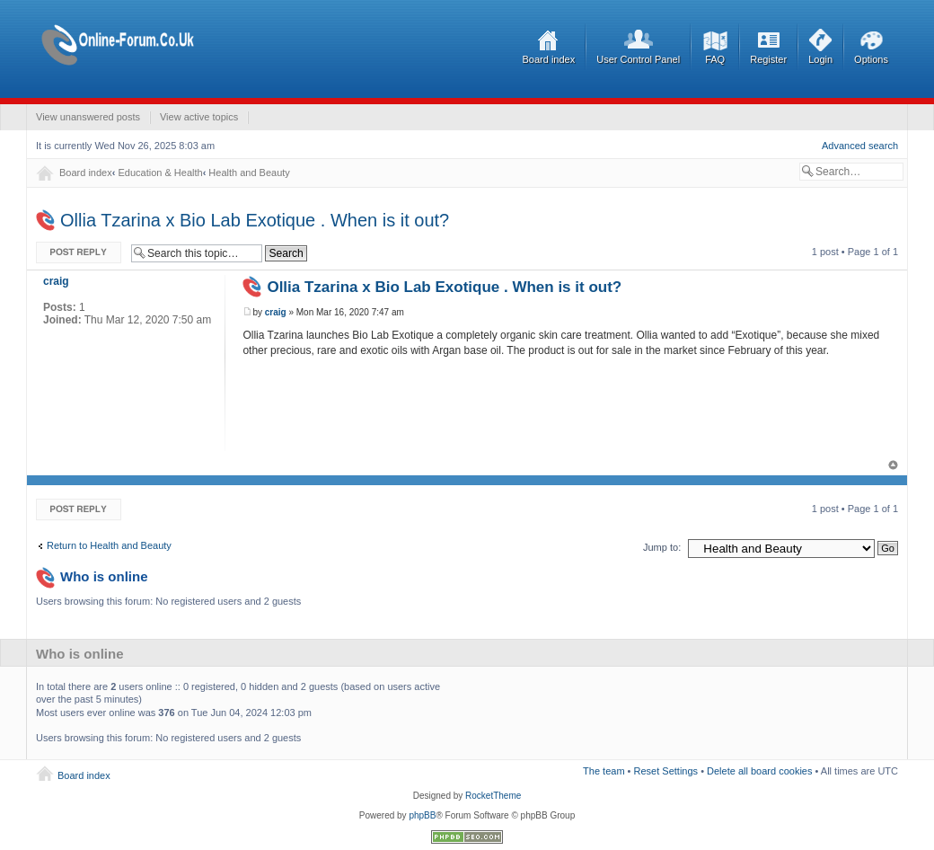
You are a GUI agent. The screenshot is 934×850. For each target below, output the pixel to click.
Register (768, 59)
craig (275, 312)
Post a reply (79, 253)
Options (871, 59)
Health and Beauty (249, 172)
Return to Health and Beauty (109, 545)
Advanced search (860, 145)
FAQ (715, 59)
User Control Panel (638, 59)
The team (603, 771)
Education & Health (160, 172)
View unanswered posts (88, 116)
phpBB (422, 815)
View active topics (199, 116)
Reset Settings (666, 771)
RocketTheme (493, 796)
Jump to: (662, 547)
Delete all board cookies (759, 771)
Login (820, 59)
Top (893, 465)
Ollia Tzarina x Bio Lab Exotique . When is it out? (254, 220)
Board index (549, 59)
